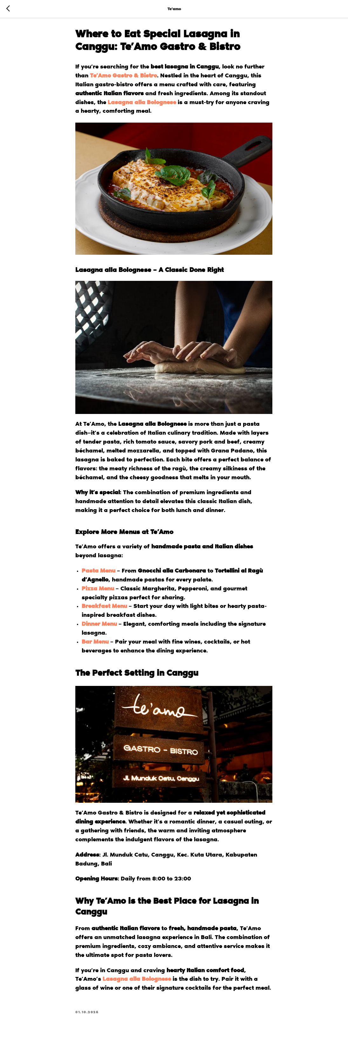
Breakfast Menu (104, 608)
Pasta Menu (99, 573)
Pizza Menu (98, 590)
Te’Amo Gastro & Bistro (123, 78)
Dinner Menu (99, 626)
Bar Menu (95, 644)
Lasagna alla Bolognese (142, 104)
